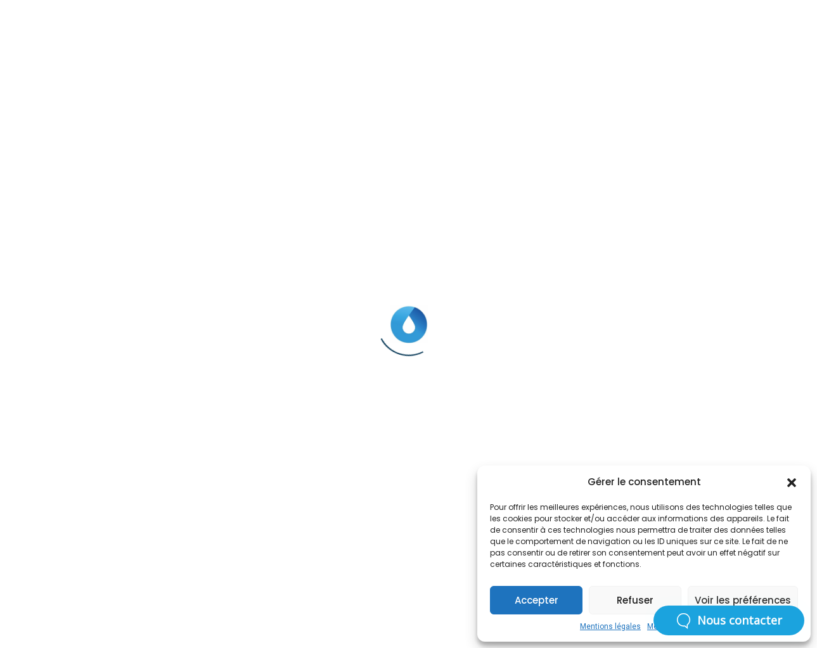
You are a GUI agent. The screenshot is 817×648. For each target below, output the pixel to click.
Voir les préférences (743, 600)
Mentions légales (610, 626)
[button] (791, 482)
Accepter (536, 600)
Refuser (635, 600)
